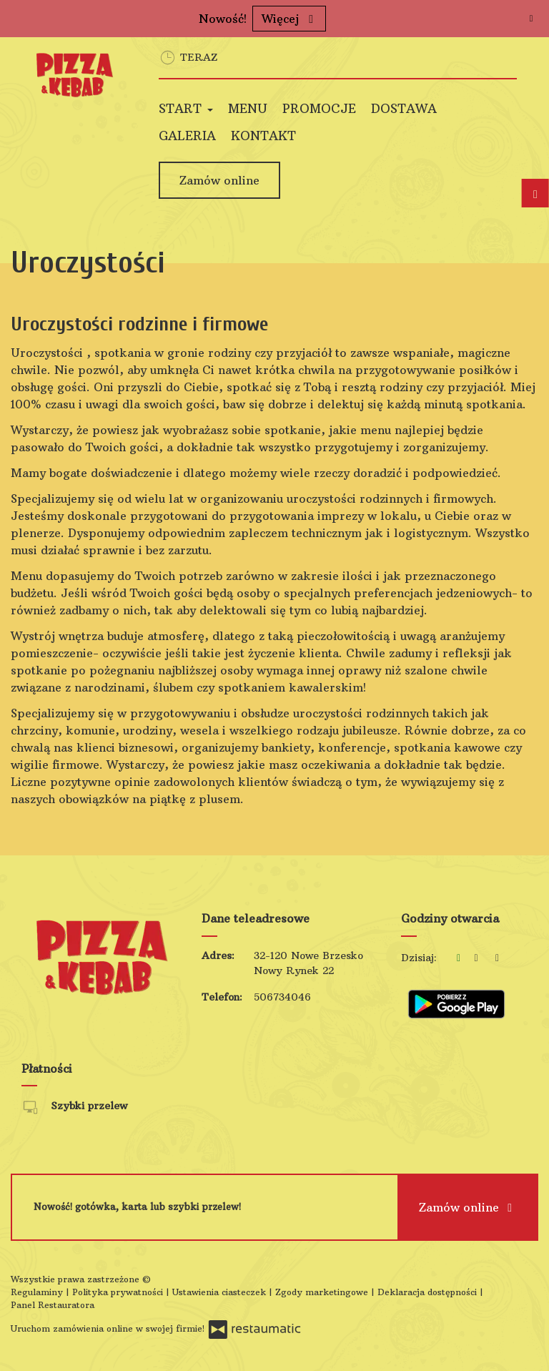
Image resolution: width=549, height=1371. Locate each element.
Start (186, 109)
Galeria (187, 136)
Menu (247, 109)
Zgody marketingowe (323, 1292)
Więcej (289, 18)
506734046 (282, 997)
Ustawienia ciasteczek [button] (220, 1292)
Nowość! (223, 18)
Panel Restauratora (52, 1304)
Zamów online (219, 180)
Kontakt (263, 136)
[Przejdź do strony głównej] (74, 75)
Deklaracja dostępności (428, 1292)
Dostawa (404, 109)
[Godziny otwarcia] (497, 958)
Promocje (319, 109)
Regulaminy (38, 1292)
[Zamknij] (531, 18)
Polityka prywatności (119, 1292)
